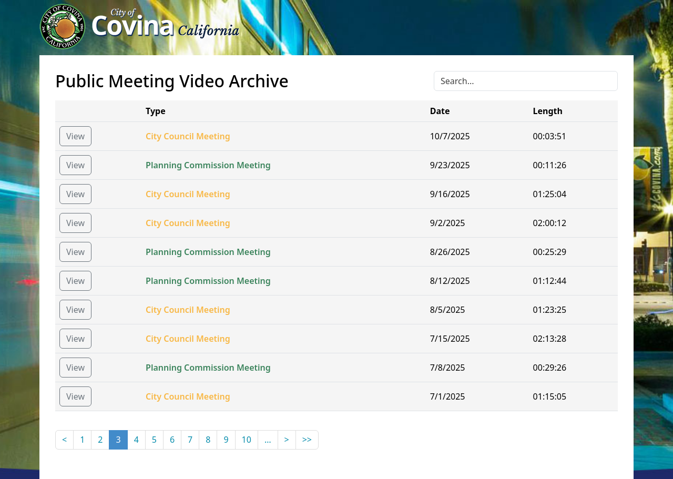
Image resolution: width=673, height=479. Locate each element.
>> (307, 439)
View (75, 136)
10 (246, 439)
